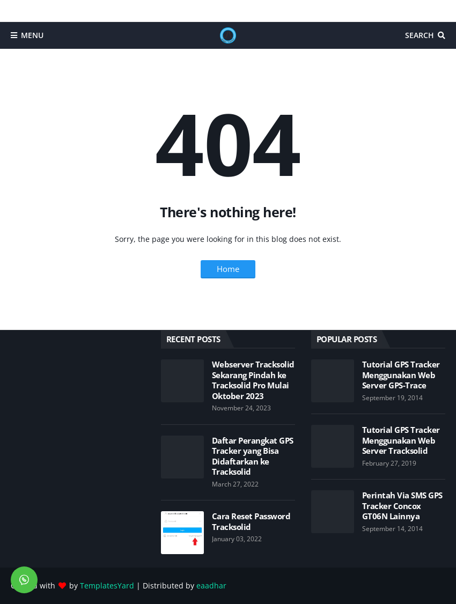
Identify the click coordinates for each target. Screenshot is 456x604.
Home (228, 268)
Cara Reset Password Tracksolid (251, 521)
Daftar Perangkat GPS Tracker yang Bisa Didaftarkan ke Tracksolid (252, 456)
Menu (32, 35)
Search (419, 35)
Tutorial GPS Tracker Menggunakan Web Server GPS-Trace (401, 375)
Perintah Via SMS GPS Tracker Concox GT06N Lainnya (402, 505)
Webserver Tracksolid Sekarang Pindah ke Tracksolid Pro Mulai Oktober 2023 (253, 380)
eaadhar (211, 585)
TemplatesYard (107, 585)
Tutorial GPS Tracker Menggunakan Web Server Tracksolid (401, 440)
